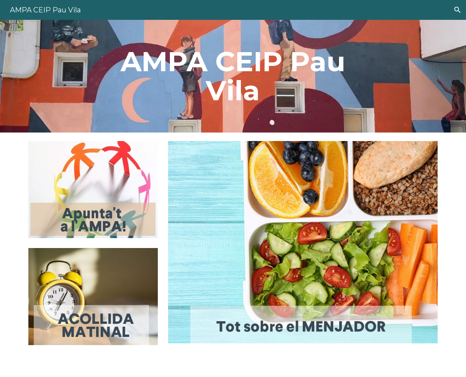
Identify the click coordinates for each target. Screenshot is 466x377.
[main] (233, 76)
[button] (457, 9)
